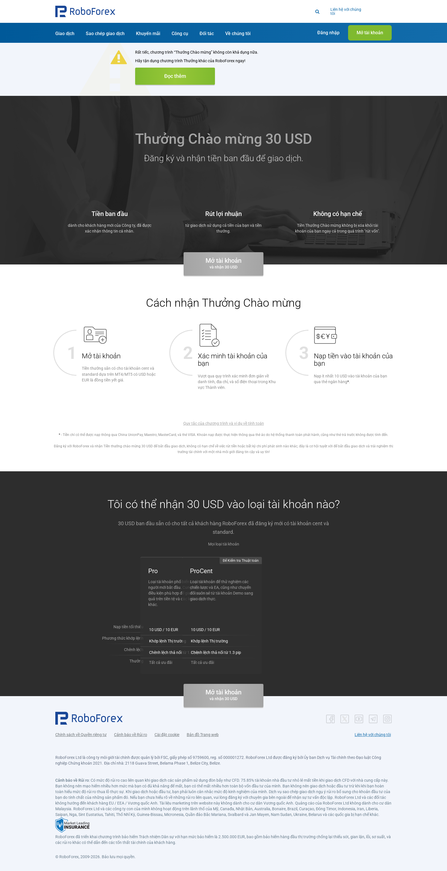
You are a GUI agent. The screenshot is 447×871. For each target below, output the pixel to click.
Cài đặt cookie (167, 731)
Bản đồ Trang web (203, 731)
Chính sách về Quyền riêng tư (81, 731)
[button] (85, 11)
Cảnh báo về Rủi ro (130, 731)
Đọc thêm (175, 76)
